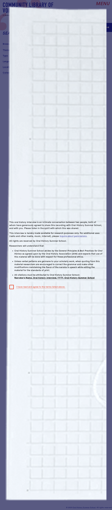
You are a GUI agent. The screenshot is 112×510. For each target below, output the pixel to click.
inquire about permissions (73, 236)
